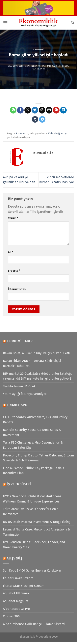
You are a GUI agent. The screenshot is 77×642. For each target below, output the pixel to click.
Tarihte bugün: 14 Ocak (19, 386)
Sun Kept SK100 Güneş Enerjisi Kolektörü (32, 570)
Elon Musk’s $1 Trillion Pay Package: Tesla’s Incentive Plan (33, 470)
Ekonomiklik (15, 66)
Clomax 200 (11, 616)
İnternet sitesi (17, 289)
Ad (10, 252)
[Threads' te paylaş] (42, 110)
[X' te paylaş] (27, 110)
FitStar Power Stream (18, 578)
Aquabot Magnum (15, 601)
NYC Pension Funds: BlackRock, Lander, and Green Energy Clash (34, 544)
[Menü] (5, 22)
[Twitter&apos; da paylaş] (35, 110)
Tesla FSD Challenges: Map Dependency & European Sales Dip (33, 445)
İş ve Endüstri (19, 484)
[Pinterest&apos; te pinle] (56, 110)
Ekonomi (38, 49)
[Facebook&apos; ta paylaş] (20, 110)
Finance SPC (17, 405)
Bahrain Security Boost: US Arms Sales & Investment (32, 432)
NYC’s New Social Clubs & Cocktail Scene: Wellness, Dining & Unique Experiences (32, 498)
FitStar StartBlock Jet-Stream (23, 586)
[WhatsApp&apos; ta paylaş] (13, 110)
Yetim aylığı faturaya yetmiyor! (25, 394)
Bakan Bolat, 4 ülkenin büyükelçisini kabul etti (36, 353)
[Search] (72, 22)
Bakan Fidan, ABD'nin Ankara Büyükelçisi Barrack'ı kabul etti (32, 363)
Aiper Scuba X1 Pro (16, 609)
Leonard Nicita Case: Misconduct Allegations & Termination (36, 531)
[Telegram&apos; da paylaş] (42, 119)
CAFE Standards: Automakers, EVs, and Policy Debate (35, 419)
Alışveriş (14, 558)
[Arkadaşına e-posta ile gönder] (49, 110)
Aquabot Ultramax (16, 593)
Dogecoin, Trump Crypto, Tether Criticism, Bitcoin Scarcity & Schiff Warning (38, 457)
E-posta (14, 270)
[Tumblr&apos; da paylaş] (35, 119)
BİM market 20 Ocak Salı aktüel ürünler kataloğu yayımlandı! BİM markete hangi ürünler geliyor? (37, 376)
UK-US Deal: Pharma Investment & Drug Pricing (36, 522)
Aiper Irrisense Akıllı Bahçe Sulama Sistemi (34, 624)
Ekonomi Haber (20, 341)
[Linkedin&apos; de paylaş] (63, 110)
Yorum (13, 218)
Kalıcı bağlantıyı (57, 133)
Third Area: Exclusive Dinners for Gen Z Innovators (30, 511)
